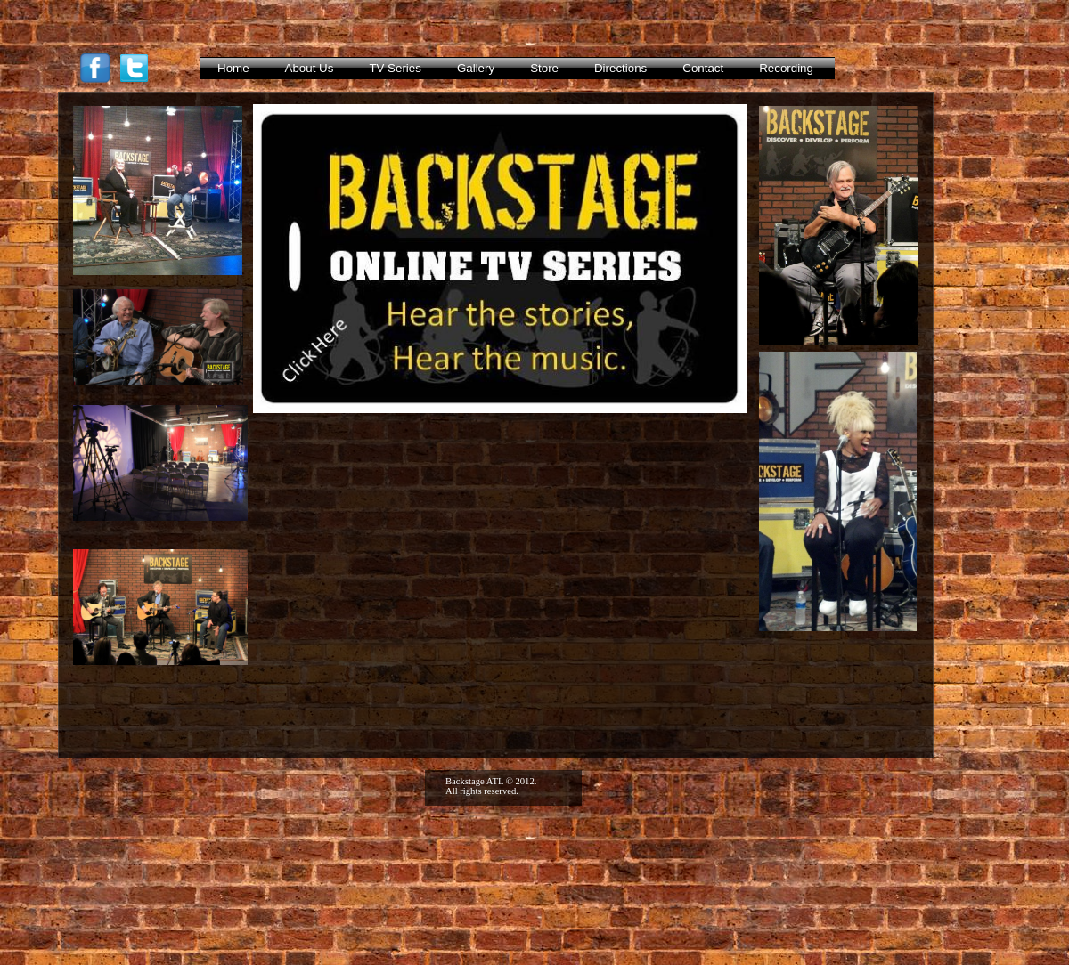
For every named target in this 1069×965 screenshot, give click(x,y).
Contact (702, 68)
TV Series (395, 68)
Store (544, 68)
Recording (786, 68)
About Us (309, 68)
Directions (620, 68)
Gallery (475, 68)
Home (233, 68)
